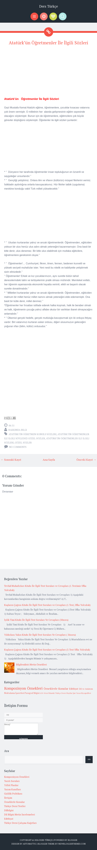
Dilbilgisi (8, 810)
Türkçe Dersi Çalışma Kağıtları (20, 822)
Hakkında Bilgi (17, 429)
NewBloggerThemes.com (72, 843)
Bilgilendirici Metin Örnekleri (31, 664)
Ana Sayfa (49, 459)
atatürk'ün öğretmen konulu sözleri (32, 434)
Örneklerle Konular (56, 688)
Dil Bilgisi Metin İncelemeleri (19, 814)
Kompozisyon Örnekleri (23, 688)
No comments (17, 446)
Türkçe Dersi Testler (15, 806)
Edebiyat (73, 688)
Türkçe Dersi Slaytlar (63, 693)
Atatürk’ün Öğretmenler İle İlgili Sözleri (48, 43)
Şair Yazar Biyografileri (82, 693)
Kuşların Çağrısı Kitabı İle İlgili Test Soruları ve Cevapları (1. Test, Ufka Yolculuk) (47, 604)
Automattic (29, 843)
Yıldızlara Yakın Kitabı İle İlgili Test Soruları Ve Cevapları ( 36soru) (40, 634)
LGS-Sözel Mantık (47, 693)
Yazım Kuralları (12, 789)
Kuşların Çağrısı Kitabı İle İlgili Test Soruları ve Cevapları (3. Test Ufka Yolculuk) (47, 649)
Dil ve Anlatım (86, 688)
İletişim (8, 797)
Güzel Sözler (23, 442)
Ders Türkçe (48, 6)
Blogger (72, 840)
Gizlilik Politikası (13, 793)
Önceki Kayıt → (86, 459)
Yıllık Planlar (11, 785)
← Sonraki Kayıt (11, 459)
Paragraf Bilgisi (32, 693)
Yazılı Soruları (12, 781)
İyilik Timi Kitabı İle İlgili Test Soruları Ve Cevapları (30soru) (36, 619)
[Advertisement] (48, 70)
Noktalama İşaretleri (14, 693)
